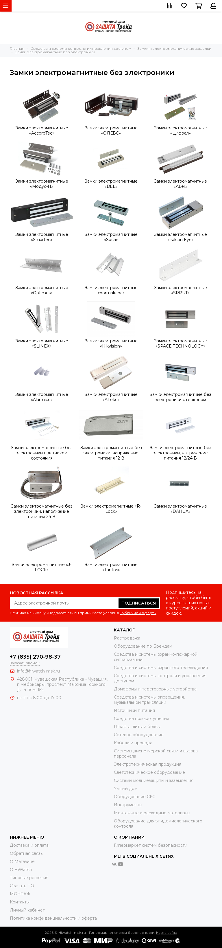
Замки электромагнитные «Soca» (111, 237)
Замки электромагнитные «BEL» (111, 184)
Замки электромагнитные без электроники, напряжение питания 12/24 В (180, 453)
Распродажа (127, 638)
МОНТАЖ (20, 893)
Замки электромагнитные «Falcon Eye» (180, 237)
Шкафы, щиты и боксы (137, 726)
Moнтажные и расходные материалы (152, 812)
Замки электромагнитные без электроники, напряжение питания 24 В (42, 511)
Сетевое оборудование (139, 734)
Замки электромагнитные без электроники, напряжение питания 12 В (111, 453)
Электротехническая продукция (147, 764)
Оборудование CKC (134, 796)
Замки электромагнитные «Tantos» (111, 567)
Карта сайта (166, 932)
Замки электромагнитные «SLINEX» (41, 343)
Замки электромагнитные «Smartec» (41, 237)
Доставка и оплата (29, 845)
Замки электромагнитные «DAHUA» (180, 509)
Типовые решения (29, 877)
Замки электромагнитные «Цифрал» (180, 130)
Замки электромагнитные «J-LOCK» (41, 567)
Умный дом (125, 788)
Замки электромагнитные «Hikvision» (111, 343)
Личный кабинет (27, 910)
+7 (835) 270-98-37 (35, 657)
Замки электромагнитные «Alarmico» (41, 397)
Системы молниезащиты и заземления (153, 780)
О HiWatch (21, 869)
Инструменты (128, 804)
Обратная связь (26, 853)
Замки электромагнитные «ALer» (180, 184)
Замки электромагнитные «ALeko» (111, 397)
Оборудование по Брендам (143, 646)
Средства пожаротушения (141, 718)
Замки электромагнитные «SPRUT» (180, 290)
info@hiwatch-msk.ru (38, 671)
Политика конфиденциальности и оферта (53, 918)
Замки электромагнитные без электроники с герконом (180, 397)
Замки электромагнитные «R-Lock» (111, 509)
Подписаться (138, 603)
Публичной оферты (138, 613)
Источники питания (134, 710)
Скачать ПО (22, 885)
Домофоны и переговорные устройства (155, 689)
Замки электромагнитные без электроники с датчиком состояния (42, 453)
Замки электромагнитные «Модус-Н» (41, 184)
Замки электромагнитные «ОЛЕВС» (111, 130)
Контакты (19, 902)
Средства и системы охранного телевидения (161, 667)
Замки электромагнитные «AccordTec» (41, 130)
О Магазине (22, 861)
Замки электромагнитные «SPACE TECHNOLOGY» (180, 343)
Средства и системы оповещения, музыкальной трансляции (149, 700)
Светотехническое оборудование (149, 772)
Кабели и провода (133, 742)
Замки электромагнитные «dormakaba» (111, 290)
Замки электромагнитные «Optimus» (41, 290)
